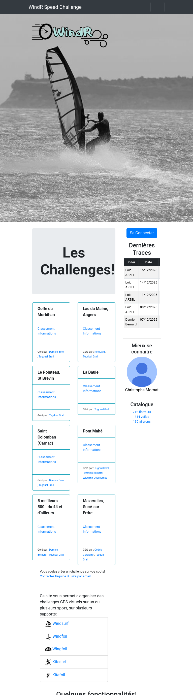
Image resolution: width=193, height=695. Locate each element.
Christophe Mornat (142, 374)
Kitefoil (55, 675)
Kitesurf (56, 661)
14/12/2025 (148, 282)
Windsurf (57, 623)
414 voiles (142, 417)
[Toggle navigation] (157, 7)
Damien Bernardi (93, 473)
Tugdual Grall (46, 356)
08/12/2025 (148, 307)
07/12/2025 (148, 319)
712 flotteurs (142, 412)
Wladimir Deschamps (95, 477)
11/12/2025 (148, 295)
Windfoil (56, 636)
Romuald (99, 351)
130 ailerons (142, 421)
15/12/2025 (148, 270)
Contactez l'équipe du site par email (65, 576)
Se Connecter (142, 232)
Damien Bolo (56, 351)
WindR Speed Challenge (55, 7)
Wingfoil (56, 649)
